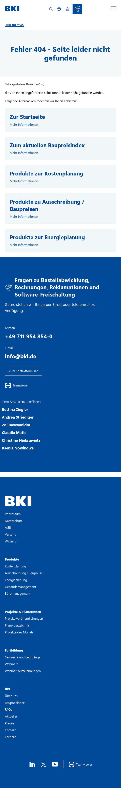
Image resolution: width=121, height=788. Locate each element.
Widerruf (11, 541)
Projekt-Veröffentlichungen (24, 618)
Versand (10, 534)
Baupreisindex (15, 702)
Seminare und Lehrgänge (22, 657)
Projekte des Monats (19, 632)
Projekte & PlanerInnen (23, 611)
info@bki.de (20, 356)
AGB (8, 527)
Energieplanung (16, 580)
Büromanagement (17, 593)
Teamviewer (17, 385)
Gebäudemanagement (20, 587)
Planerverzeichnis (17, 625)
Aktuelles (11, 716)
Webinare (11, 664)
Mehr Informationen (24, 124)
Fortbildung (14, 650)
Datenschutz (13, 520)
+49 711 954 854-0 (28, 336)
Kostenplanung (15, 566)
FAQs (8, 709)
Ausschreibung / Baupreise (24, 573)
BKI (7, 689)
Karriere (10, 737)
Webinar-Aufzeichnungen (23, 671)
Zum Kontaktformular (23, 371)
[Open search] (51, 9)
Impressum (13, 514)
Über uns (11, 696)
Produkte (12, 559)
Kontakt (10, 730)
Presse (9, 723)
